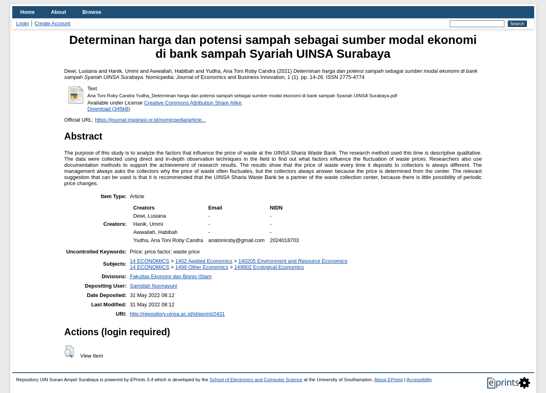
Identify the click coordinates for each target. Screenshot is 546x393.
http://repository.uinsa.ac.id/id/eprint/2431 (177, 314)
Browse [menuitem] (91, 12)
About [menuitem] (58, 12)
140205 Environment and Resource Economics (292, 261)
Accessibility (419, 379)
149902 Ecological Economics (269, 267)
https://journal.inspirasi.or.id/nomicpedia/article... (150, 120)
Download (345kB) (108, 109)
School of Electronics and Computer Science (256, 379)
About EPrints (388, 379)
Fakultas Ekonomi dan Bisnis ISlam (171, 276)
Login (22, 23)
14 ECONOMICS (149, 261)
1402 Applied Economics (203, 261)
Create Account (53, 23)
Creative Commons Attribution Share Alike (192, 103)
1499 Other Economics (201, 267)
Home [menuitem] (27, 12)
